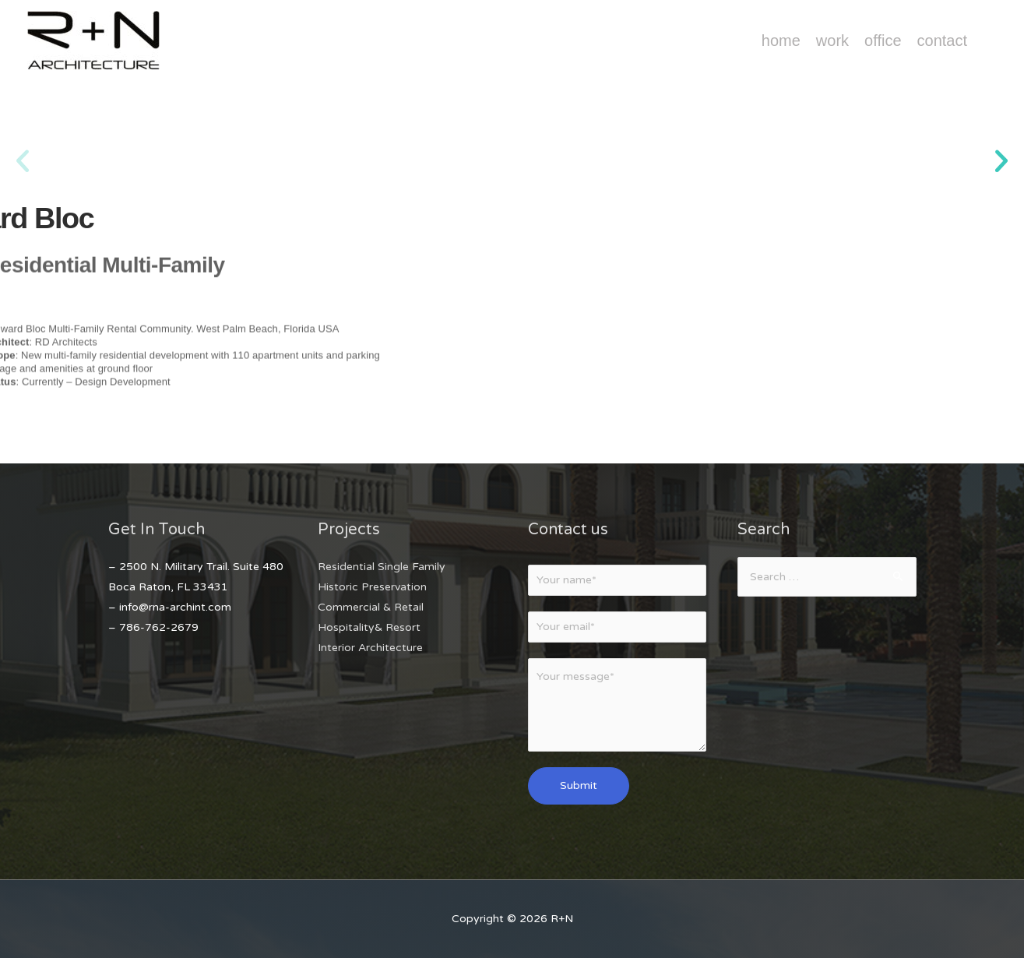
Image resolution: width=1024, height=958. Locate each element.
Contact (942, 40)
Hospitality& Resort (369, 627)
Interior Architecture (370, 647)
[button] (22, 161)
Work (832, 40)
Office (882, 40)
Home (781, 40)
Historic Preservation (372, 586)
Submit (578, 785)
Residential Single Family (381, 566)
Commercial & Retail (371, 607)
